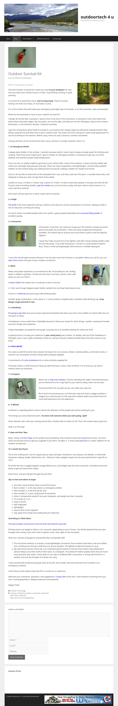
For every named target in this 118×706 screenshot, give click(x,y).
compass (13, 593)
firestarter (21, 593)
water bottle (15, 282)
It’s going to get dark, (17, 313)
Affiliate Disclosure (43, 39)
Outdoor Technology (18, 591)
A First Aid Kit (16, 346)
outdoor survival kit (33, 593)
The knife (12, 205)
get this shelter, (44, 185)
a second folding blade (90, 213)
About (8, 39)
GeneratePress (34, 696)
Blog (17, 38)
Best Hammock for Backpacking (22, 598)
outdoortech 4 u (97, 17)
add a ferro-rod (14, 260)
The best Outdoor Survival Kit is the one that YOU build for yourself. (37, 524)
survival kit (45, 593)
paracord (83, 440)
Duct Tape (28, 438)
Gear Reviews (29, 38)
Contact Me (61, 576)
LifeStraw (21, 293)
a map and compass (57, 379)
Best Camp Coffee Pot (18, 595)
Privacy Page (57, 39)
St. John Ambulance (30, 360)
